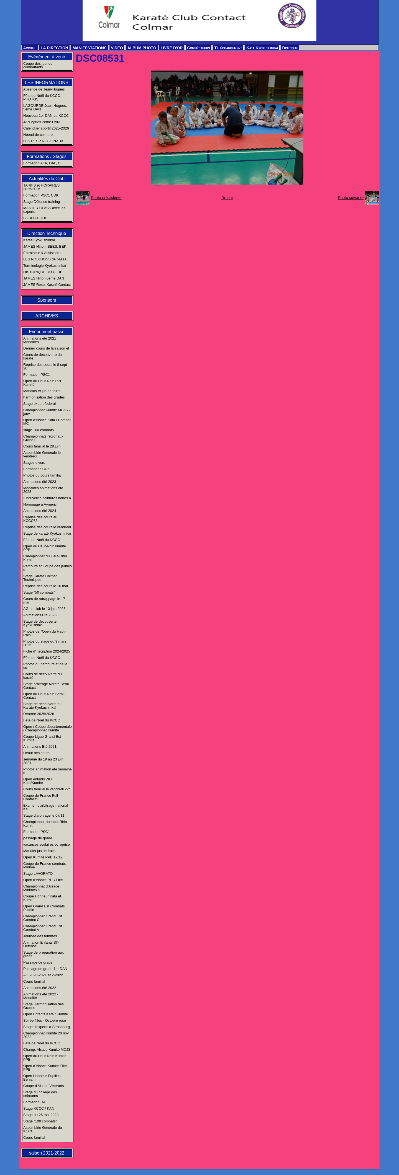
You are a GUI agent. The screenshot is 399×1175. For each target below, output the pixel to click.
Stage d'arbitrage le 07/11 (43, 815)
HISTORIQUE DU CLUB (42, 272)
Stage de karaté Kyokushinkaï (47, 533)
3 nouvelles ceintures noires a (47, 498)
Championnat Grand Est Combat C (42, 918)
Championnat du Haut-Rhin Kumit (45, 558)
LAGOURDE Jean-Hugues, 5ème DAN (45, 107)
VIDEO (117, 48)
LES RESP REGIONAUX (43, 141)
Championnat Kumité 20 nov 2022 (46, 1035)
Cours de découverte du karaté (42, 356)
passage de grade (37, 838)
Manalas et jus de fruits (41, 391)
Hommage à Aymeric (40, 504)
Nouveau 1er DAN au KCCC (46, 115)
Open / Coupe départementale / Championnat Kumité (47, 728)
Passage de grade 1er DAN (45, 969)
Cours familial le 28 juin (41, 446)
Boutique (290, 48)
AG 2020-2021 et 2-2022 (43, 975)
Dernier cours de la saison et (46, 348)
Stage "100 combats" (40, 1121)
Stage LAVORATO (38, 873)
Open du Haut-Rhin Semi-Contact (44, 696)
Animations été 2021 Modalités (39, 340)
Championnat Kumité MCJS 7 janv (47, 412)
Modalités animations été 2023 (43, 490)
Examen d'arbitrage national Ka (45, 807)
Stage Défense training (41, 202)
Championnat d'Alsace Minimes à (41, 888)
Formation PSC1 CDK (40, 195)
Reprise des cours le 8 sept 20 (45, 366)
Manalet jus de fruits (39, 851)
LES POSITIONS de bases (44, 259)
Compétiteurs (198, 48)
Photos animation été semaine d (47, 771)
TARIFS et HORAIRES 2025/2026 (41, 187)
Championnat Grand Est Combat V (42, 928)
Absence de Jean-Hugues (44, 89)
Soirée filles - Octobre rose (44, 1020)
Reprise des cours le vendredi (47, 527)
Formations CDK (36, 469)
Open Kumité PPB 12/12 (43, 857)
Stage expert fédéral (39, 404)
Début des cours (36, 753)
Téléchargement (228, 48)
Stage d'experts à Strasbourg (46, 1027)
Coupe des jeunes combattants (37, 65)
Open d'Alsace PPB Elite (43, 880)
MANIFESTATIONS (89, 48)
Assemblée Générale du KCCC (42, 1129)
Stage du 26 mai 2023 (40, 1115)
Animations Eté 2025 (40, 615)
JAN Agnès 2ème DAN (41, 122)
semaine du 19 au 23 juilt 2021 (43, 761)
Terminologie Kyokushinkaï (44, 265)
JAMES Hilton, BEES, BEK (44, 246)
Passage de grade (38, 962)
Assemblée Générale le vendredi (42, 454)
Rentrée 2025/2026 (38, 714)
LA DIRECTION (54, 48)
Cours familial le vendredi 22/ (46, 789)
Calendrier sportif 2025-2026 (46, 128)
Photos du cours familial (42, 475)
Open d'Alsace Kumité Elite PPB (45, 1068)
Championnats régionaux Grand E (43, 438)
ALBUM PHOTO (141, 48)
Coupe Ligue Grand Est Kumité (42, 738)
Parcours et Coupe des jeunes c (47, 568)
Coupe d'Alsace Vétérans (43, 1086)
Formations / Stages (46, 156)
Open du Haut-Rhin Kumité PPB (44, 1058)
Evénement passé (46, 331)
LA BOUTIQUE (35, 218)
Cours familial (34, 981)
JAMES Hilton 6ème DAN (43, 278)
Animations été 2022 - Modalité (40, 996)
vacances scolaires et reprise (46, 844)
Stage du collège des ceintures (40, 1094)
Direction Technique (46, 233)
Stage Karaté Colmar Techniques (40, 578)
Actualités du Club (47, 178)
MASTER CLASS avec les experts (44, 210)
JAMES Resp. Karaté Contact (47, 285)
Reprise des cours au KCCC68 (40, 519)
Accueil (29, 48)
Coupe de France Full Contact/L (40, 797)
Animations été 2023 (39, 482)
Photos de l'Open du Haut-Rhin (44, 633)
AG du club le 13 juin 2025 (44, 609)
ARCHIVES (46, 316)
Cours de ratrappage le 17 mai (44, 600)
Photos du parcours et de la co (45, 666)
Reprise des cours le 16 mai (45, 586)
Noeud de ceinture (38, 135)
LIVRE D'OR (172, 48)
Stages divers (34, 462)
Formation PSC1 (36, 374)
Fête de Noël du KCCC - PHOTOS (42, 97)
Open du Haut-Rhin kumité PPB (44, 548)
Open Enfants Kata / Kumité (45, 1014)
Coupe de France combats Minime (44, 865)
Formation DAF (35, 1102)
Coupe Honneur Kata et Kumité (42, 898)
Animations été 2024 (39, 511)
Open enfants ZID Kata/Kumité (37, 781)
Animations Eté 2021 (40, 746)
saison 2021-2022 (46, 1153)
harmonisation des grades (44, 397)
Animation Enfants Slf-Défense (41, 944)
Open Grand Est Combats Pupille (44, 908)
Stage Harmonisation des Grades (43, 1006)
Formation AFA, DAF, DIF (43, 163)
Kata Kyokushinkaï (262, 48)
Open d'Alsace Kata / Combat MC (47, 422)
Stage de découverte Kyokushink (40, 623)
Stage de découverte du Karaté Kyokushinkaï (42, 706)
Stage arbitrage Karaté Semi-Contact (46, 686)
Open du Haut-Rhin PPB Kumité (43, 383)
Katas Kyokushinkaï (39, 240)
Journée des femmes (40, 936)
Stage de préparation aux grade (43, 954)
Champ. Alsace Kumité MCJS (47, 1049)
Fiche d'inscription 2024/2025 (46, 651)
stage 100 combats (38, 430)
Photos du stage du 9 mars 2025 (44, 643)
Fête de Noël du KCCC (41, 540)
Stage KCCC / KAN (38, 1108)
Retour (227, 198)
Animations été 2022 (39, 988)
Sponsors (46, 300)
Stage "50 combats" (39, 592)
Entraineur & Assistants (41, 253)
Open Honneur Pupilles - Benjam (43, 1077)
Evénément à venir (46, 57)
